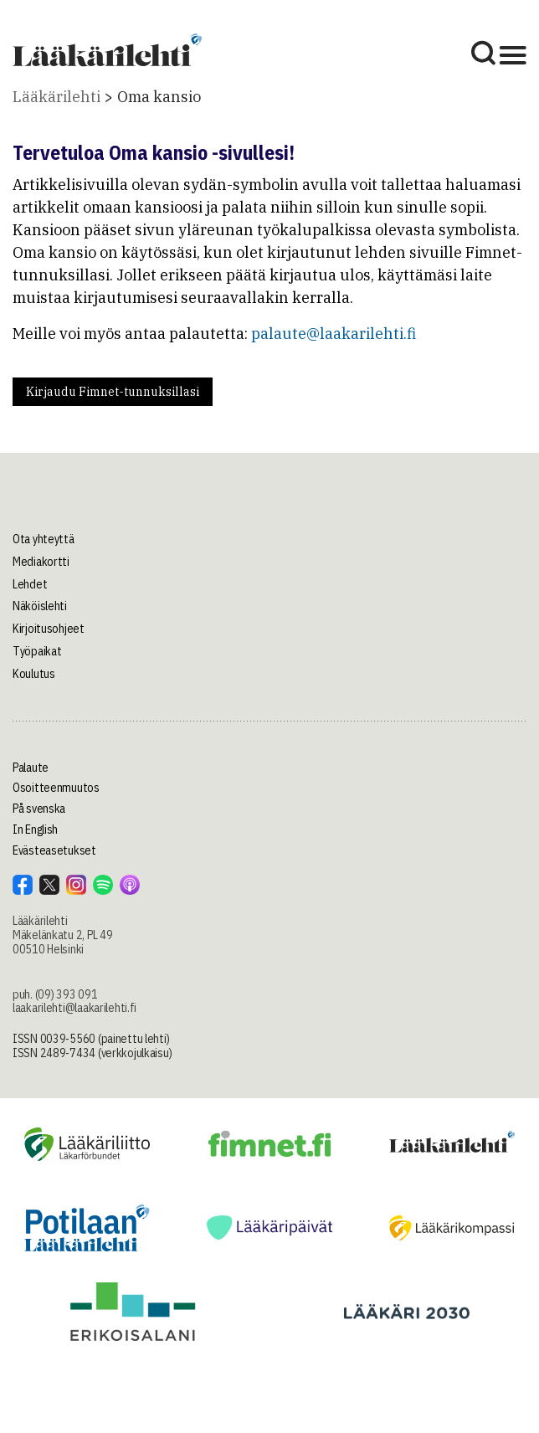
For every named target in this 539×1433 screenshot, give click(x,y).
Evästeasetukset (54, 850)
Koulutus (34, 673)
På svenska (39, 808)
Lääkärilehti (56, 96)
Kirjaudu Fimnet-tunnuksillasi (112, 391)
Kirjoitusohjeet (49, 628)
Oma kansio (159, 96)
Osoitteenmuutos (56, 787)
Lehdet (30, 584)
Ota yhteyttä (43, 539)
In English (35, 829)
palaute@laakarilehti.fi (333, 333)
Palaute (31, 767)
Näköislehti (40, 606)
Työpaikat (37, 651)
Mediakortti (41, 561)
